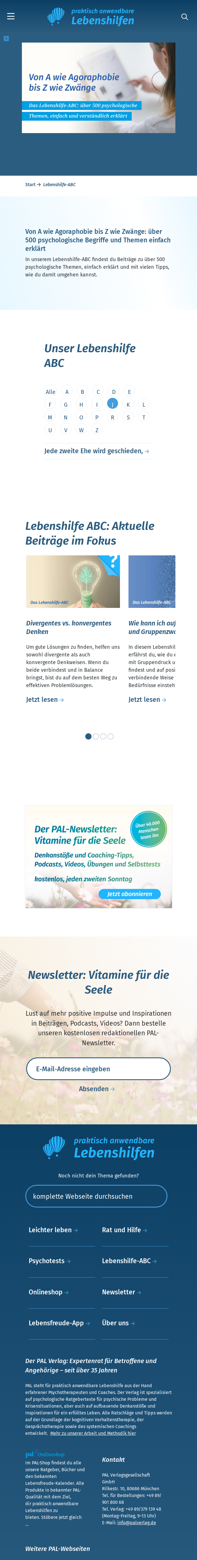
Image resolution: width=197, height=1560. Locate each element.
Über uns (120, 1323)
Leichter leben (55, 1230)
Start (31, 184)
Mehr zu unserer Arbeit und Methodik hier (93, 1433)
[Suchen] (96, 1196)
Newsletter (123, 1292)
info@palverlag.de (136, 1522)
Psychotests (51, 1261)
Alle (50, 392)
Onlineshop (50, 1292)
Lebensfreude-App (61, 1323)
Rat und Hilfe (126, 1230)
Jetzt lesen (46, 700)
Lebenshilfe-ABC (131, 1261)
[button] (12, 17)
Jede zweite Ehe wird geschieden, (93, 451)
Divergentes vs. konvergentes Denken (68, 627)
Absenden (98, 1089)
